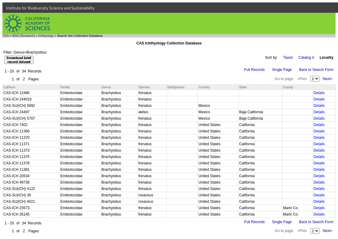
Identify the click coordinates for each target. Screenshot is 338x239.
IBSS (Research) (23, 35)
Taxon (288, 57)
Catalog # (306, 57)
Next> (328, 79)
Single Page (282, 70)
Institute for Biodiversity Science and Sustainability (50, 7)
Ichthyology (46, 35)
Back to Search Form (316, 70)
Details (319, 93)
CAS (5, 35)
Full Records (254, 70)
